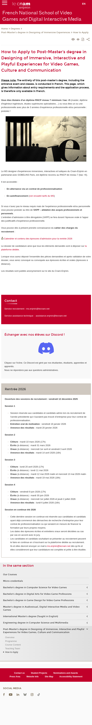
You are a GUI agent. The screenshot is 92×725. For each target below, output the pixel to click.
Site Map (49, 676)
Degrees (15, 28)
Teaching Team (12, 648)
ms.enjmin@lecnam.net (38, 308)
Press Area (15, 676)
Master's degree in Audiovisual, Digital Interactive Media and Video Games (41, 608)
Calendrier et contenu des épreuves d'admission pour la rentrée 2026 (38, 238)
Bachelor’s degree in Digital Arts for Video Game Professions (37, 594)
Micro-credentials (13, 581)
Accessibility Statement (70, 676)
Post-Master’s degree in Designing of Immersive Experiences (35, 32)
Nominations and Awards (65, 673)
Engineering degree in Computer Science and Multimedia (35, 622)
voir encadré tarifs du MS (41, 196)
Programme (11, 641)
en (83, 3)
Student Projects (39, 673)
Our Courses (10, 574)
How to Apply (80, 32)
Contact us (19, 673)
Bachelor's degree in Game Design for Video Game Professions (38, 600)
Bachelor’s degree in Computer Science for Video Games (35, 587)
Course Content (13, 644)
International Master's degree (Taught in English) (30, 616)
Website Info (32, 676)
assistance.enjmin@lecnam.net (51, 315)
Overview (9, 637)
